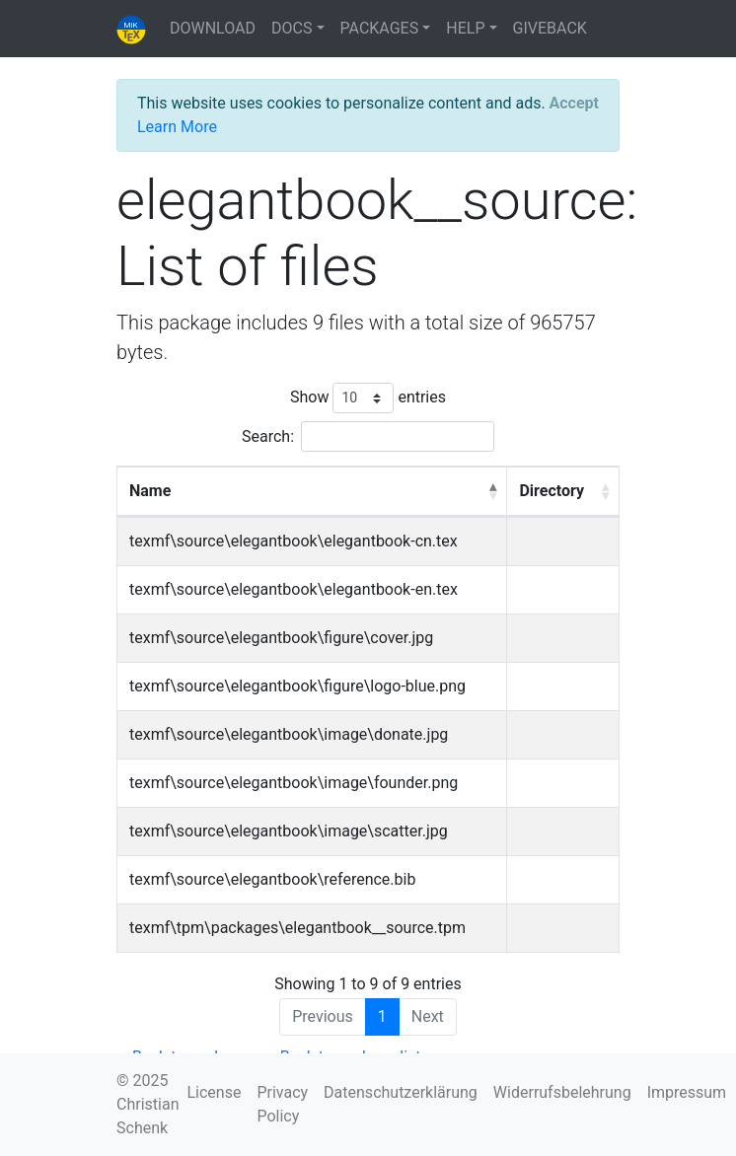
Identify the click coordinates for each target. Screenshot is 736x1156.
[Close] (574, 103)
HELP (465, 28)
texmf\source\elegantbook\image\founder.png (293, 782)
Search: (368, 436)
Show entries (368, 398)
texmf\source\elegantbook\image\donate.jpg (288, 734)
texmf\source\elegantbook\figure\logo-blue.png (297, 686)
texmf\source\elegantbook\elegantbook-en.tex (293, 589)
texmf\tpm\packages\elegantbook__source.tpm (297, 927)
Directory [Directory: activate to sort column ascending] (551, 490)
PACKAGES (379, 28)
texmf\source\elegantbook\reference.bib (272, 879)
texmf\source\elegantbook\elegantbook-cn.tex (293, 541)
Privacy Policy (282, 1104)
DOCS (291, 28)
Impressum (687, 1092)
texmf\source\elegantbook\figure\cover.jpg (281, 637)
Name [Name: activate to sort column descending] (150, 490)
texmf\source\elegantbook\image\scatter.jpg (288, 831)
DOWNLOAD (213, 28)
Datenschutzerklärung (401, 1092)
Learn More (177, 126)
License (213, 1092)
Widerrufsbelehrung (562, 1092)
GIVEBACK (550, 28)
